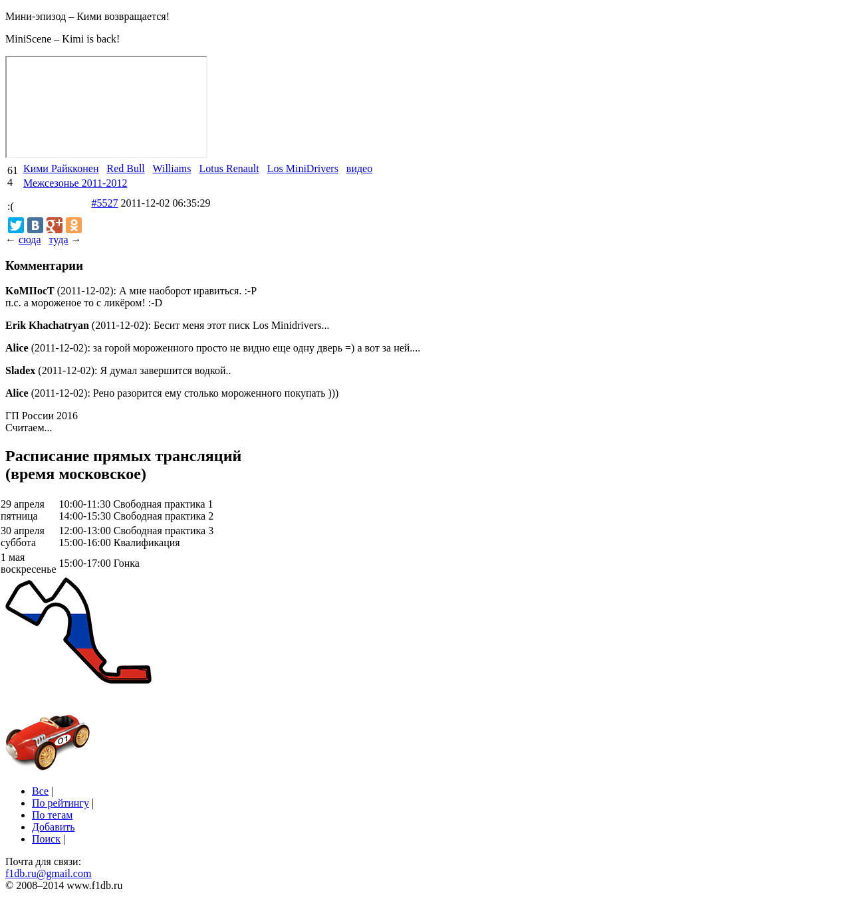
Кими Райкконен (60, 168)
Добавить (53, 827)
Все (40, 791)
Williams (172, 168)
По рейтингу (60, 803)
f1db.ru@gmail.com (48, 873)
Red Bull (125, 168)
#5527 (104, 203)
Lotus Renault (229, 168)
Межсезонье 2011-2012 (75, 183)
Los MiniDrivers (302, 168)
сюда (30, 239)
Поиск (46, 839)
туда (58, 239)
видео (359, 168)
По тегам (52, 815)
